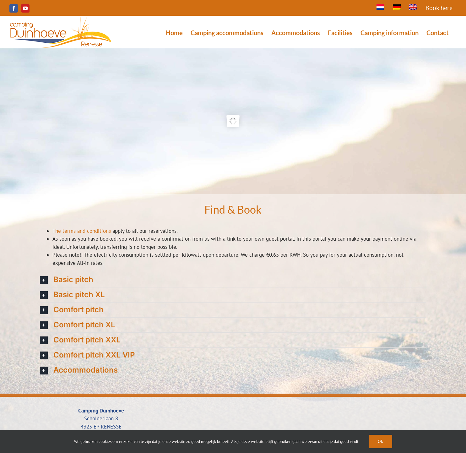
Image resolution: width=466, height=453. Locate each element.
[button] (233, 279)
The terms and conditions (81, 230)
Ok (380, 441)
